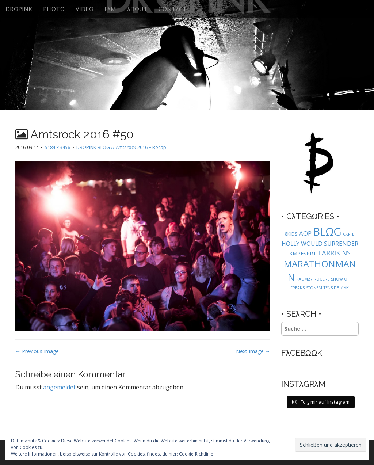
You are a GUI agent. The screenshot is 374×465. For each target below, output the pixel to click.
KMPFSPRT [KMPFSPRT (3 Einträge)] (303, 253)
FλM (110, 9)
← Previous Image (37, 351)
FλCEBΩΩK (302, 353)
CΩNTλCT (173, 9)
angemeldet (59, 387)
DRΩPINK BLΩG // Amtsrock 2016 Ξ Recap (121, 147)
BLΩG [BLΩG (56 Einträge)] (327, 231)
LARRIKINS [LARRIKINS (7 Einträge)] (334, 252)
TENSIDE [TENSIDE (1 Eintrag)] (331, 287)
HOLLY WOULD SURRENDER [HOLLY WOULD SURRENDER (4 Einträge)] (320, 244)
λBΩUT (137, 9)
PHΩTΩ (54, 9)
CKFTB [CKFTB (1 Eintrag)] (349, 234)
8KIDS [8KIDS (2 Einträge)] (291, 233)
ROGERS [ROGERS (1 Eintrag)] (321, 279)
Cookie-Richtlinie (196, 454)
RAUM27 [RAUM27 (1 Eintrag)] (304, 279)
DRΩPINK (18, 9)
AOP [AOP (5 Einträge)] (305, 233)
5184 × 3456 (57, 147)
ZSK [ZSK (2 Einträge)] (344, 287)
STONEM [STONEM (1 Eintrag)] (314, 287)
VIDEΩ (85, 9)
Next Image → (253, 351)
